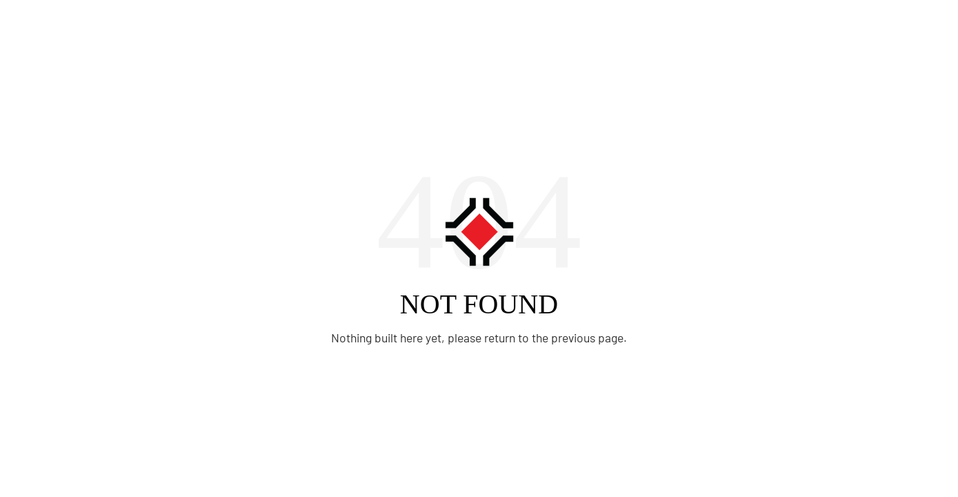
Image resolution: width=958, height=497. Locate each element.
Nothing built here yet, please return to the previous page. (479, 337)
